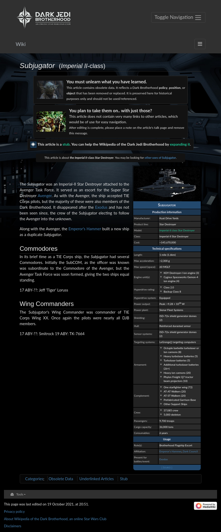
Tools (19, 494)
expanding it (180, 144)
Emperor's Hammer (170, 451)
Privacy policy (14, 511)
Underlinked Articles (96, 478)
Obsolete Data (60, 478)
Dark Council (190, 451)
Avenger (45, 195)
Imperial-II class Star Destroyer (177, 230)
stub (66, 144)
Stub (124, 478)
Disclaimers (12, 526)
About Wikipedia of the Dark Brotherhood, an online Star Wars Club (55, 519)
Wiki (21, 44)
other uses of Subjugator (160, 157)
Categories (34, 478)
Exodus (163, 459)
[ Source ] (166, 467)
